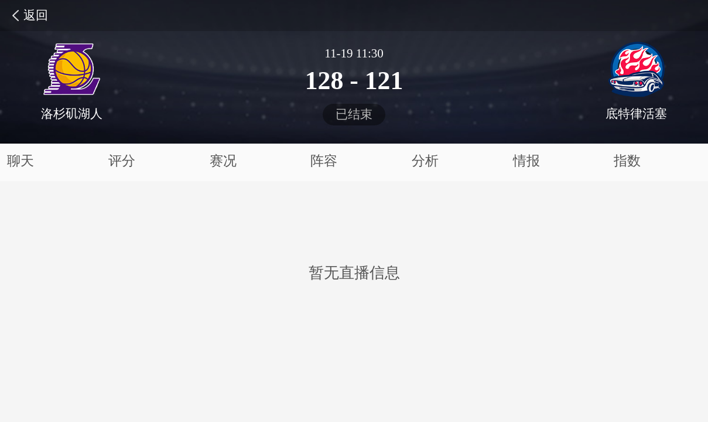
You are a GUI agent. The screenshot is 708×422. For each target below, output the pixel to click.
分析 (425, 161)
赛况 (223, 161)
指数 (627, 161)
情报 (526, 161)
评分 (121, 161)
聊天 (20, 161)
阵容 (323, 161)
